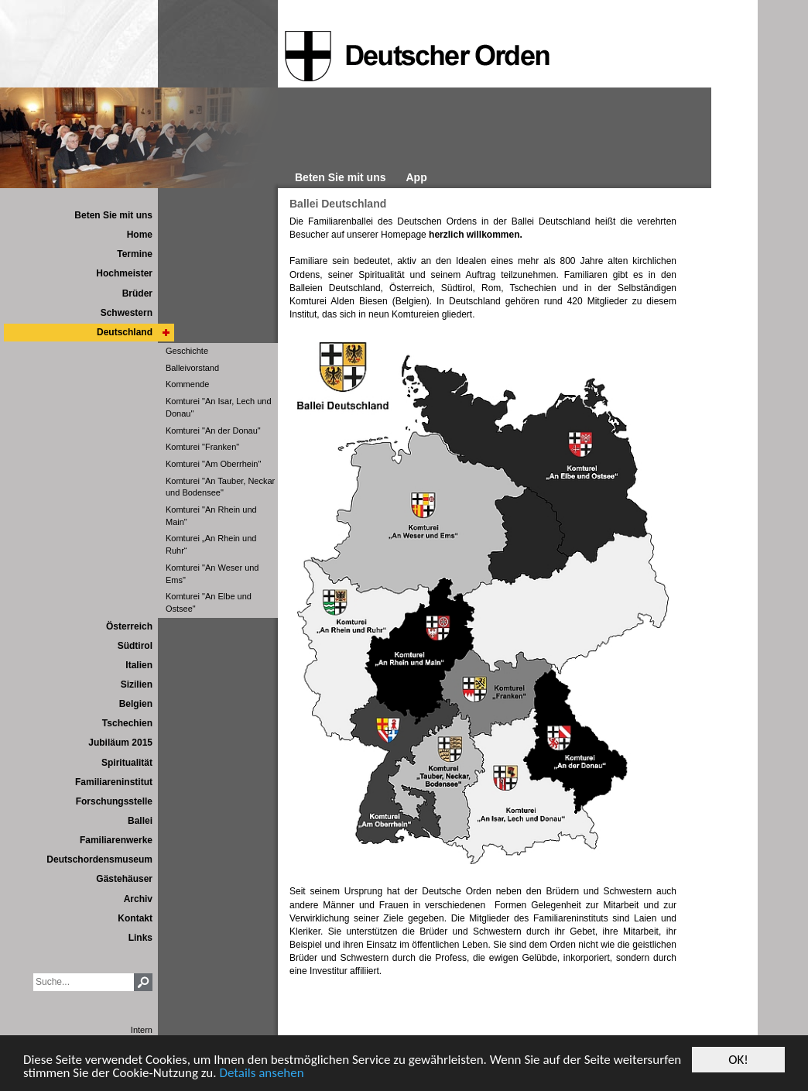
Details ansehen (261, 1073)
